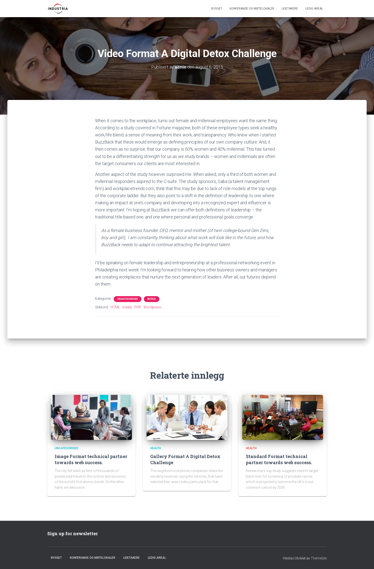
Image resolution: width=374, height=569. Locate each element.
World (151, 299)
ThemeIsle (319, 558)
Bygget (216, 8)
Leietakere (290, 8)
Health (155, 448)
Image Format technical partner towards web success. (91, 459)
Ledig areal (314, 8)
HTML (115, 307)
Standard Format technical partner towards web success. (279, 459)
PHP (137, 307)
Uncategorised (127, 299)
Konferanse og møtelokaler (252, 8)
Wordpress (152, 307)
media (127, 307)
